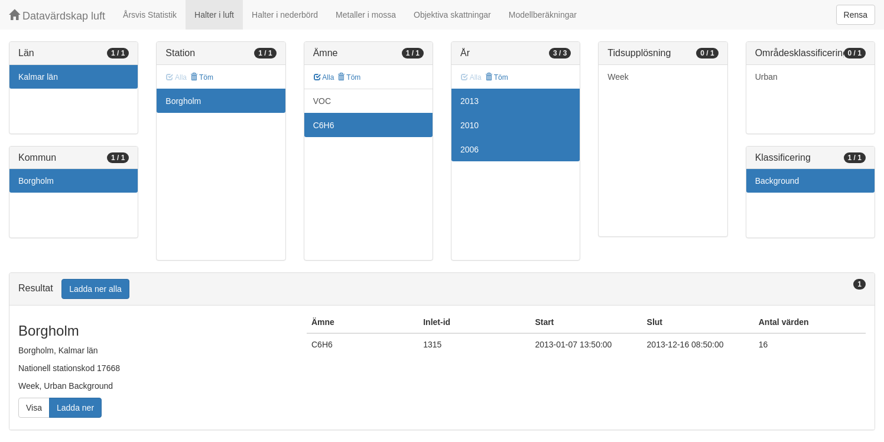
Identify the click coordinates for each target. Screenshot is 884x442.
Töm (201, 77)
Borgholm (36, 181)
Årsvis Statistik (150, 15)
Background (777, 181)
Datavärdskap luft (57, 15)
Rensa (855, 15)
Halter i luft (214, 15)
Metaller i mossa (366, 15)
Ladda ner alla (95, 289)
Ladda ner (75, 407)
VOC (322, 101)
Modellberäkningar (543, 15)
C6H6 (323, 125)
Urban (766, 77)
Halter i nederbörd (285, 15)
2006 (469, 149)
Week (618, 77)
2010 (469, 125)
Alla (324, 77)
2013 (469, 101)
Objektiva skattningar (452, 15)
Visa (34, 407)
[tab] (442, 289)
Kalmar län (38, 77)
